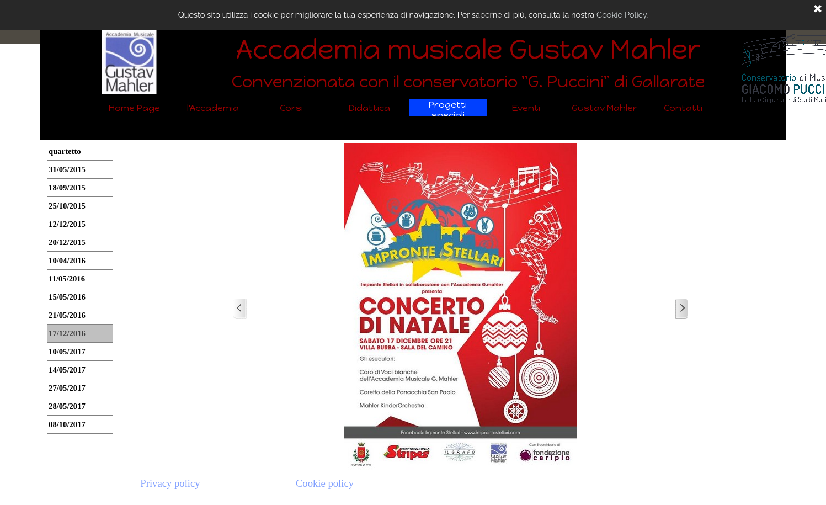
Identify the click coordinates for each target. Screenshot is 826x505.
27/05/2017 (67, 388)
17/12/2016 (67, 333)
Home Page (134, 108)
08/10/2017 (67, 424)
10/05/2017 (67, 351)
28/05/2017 (67, 406)
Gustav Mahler (604, 108)
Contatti (683, 108)
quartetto (65, 151)
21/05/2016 (67, 315)
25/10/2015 (67, 205)
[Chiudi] (817, 9)
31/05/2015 (67, 169)
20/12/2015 (67, 242)
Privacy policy (170, 483)
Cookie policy (325, 483)
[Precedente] (240, 309)
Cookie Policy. (622, 14)
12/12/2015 (67, 224)
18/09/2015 (67, 187)
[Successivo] (681, 309)
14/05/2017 (67, 369)
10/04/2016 (67, 260)
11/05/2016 (67, 278)
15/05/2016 (67, 297)
